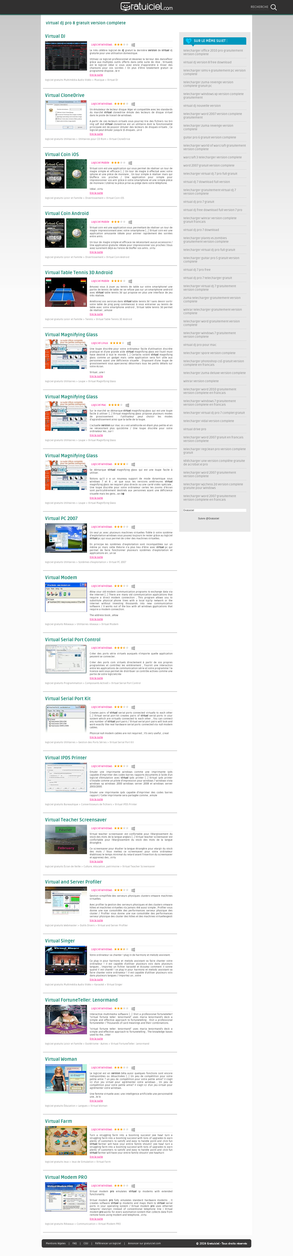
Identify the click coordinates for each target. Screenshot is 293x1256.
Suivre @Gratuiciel (208, 518)
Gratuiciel (188, 510)
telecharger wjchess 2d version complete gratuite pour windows (213, 486)
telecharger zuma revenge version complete (208, 127)
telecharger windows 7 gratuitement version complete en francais (209, 403)
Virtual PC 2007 (61, 518)
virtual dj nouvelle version (202, 106)
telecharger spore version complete (209, 353)
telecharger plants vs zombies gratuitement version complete (206, 240)
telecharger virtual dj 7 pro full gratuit (210, 174)
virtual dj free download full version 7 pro (212, 210)
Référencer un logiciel (108, 1243)
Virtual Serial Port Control (72, 639)
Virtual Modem (61, 577)
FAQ (75, 1243)
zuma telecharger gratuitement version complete (212, 299)
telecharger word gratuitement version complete (211, 323)
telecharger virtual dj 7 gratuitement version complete (209, 288)
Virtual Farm (58, 1121)
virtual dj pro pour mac (200, 345)
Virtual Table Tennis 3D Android (79, 272)
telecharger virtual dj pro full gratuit (209, 250)
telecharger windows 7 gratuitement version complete (209, 335)
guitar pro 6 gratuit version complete (209, 137)
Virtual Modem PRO (66, 1177)
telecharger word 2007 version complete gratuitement (212, 115)
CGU (86, 1243)
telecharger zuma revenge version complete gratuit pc (208, 84)
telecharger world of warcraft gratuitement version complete (214, 147)
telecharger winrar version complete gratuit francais (210, 220)
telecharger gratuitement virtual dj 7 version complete (209, 191)
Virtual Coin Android (67, 213)
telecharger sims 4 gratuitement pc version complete (214, 72)
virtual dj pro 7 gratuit (198, 202)
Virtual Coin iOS (62, 154)
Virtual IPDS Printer (66, 758)
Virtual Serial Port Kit (68, 698)
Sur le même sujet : (211, 41)
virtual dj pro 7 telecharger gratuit (207, 278)
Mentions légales (56, 1243)
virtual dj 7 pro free (197, 270)
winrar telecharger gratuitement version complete (212, 311)
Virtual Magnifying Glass (71, 334)
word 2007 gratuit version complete (209, 165)
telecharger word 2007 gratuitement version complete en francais (209, 498)
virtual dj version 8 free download (207, 62)
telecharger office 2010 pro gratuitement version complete (213, 52)
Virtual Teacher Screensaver (76, 820)
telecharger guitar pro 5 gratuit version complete (211, 259)
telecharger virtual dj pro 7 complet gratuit (214, 413)
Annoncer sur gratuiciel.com (144, 1243)
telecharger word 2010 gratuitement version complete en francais (209, 391)
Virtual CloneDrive (64, 95)
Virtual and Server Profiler (73, 882)
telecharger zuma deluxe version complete (214, 373)
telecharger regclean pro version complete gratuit (214, 451)
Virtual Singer (60, 941)
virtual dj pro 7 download (201, 230)
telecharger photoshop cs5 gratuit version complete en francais (213, 363)
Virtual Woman (61, 1059)
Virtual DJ (55, 36)
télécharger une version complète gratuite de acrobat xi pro (214, 462)
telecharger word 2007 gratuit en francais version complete (213, 439)
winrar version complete (201, 381)
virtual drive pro (194, 429)
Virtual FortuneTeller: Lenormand (81, 1000)
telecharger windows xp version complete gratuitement (213, 95)
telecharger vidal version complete (208, 421)
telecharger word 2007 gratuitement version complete (209, 474)
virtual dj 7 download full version (206, 182)
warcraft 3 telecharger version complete (212, 157)
